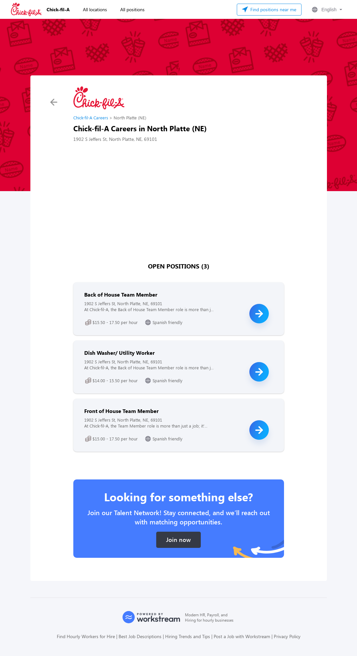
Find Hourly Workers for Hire (86, 636)
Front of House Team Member (121, 410)
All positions (132, 9)
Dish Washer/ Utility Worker (119, 352)
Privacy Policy (287, 636)
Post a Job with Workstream (242, 636)
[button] (326, 9)
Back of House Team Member (120, 294)
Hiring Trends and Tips (187, 636)
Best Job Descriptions (140, 636)
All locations (95, 9)
